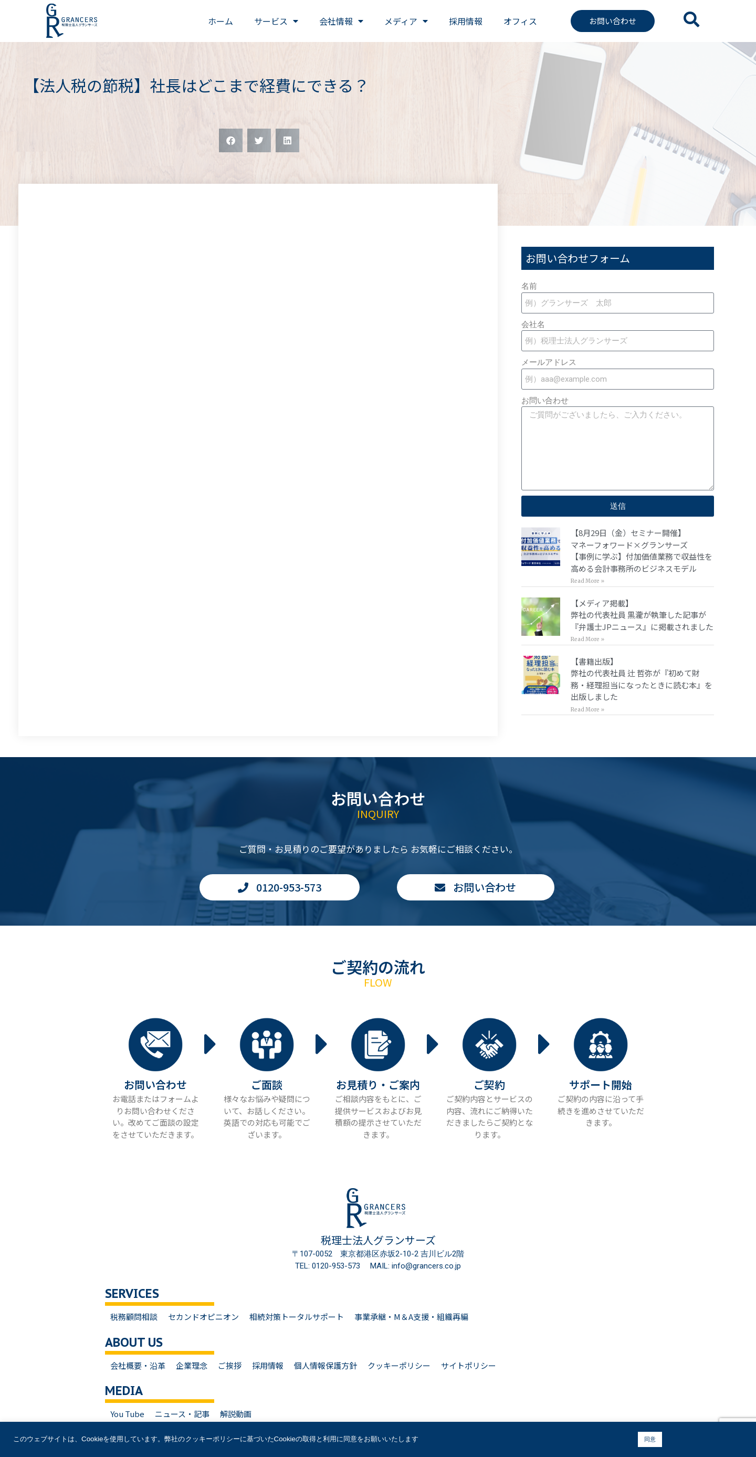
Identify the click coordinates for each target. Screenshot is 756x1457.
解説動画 (235, 1413)
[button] (231, 140)
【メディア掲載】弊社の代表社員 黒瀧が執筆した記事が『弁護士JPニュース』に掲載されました (642, 615)
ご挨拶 (230, 1365)
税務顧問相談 (134, 1316)
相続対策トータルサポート (296, 1316)
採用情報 (465, 21)
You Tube (127, 1413)
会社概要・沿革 (137, 1365)
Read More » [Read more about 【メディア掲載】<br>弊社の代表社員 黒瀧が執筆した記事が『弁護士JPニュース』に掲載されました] (587, 639)
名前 (529, 286)
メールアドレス (548, 362)
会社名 (533, 324)
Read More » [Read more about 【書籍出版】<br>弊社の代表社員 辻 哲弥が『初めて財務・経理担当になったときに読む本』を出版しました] (587, 709)
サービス (276, 21)
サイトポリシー (468, 1365)
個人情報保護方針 (325, 1365)
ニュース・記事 (182, 1413)
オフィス (520, 21)
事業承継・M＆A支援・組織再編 (411, 1316)
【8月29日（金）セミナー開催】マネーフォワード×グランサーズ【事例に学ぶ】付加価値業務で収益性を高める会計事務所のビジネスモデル (641, 550)
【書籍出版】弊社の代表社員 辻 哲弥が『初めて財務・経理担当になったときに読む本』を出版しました (641, 679)
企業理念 (191, 1365)
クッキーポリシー (399, 1365)
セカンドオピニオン (203, 1316)
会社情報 (341, 21)
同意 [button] (650, 1439)
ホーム (220, 21)
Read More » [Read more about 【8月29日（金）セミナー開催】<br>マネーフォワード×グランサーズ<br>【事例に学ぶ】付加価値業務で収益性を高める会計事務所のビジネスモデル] (587, 581)
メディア (406, 21)
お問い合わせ (545, 400)
